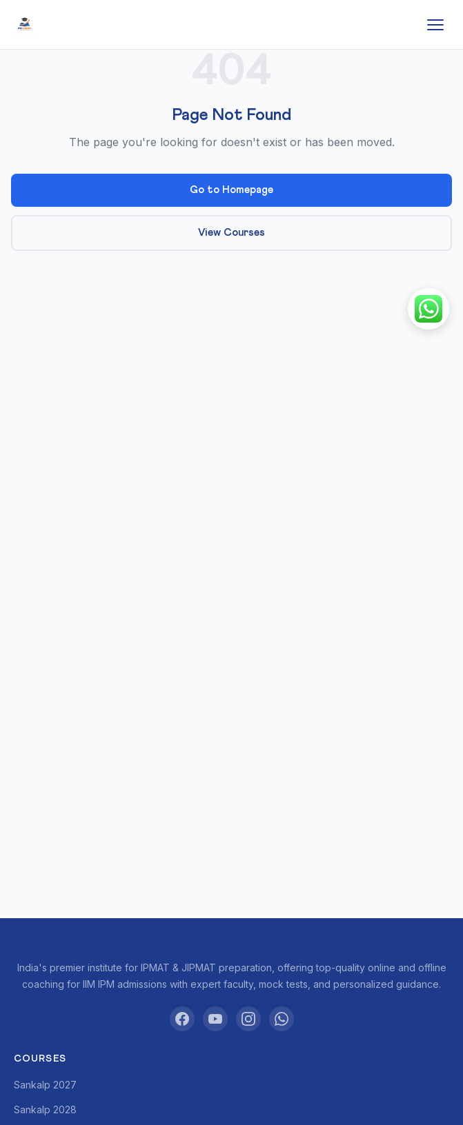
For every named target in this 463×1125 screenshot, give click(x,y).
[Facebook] (182, 1018)
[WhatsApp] (281, 1018)
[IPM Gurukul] (25, 25)
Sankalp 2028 (45, 1109)
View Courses (231, 232)
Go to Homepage (231, 190)
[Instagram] (248, 1018)
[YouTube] (215, 1018)
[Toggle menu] (435, 25)
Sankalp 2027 (45, 1085)
